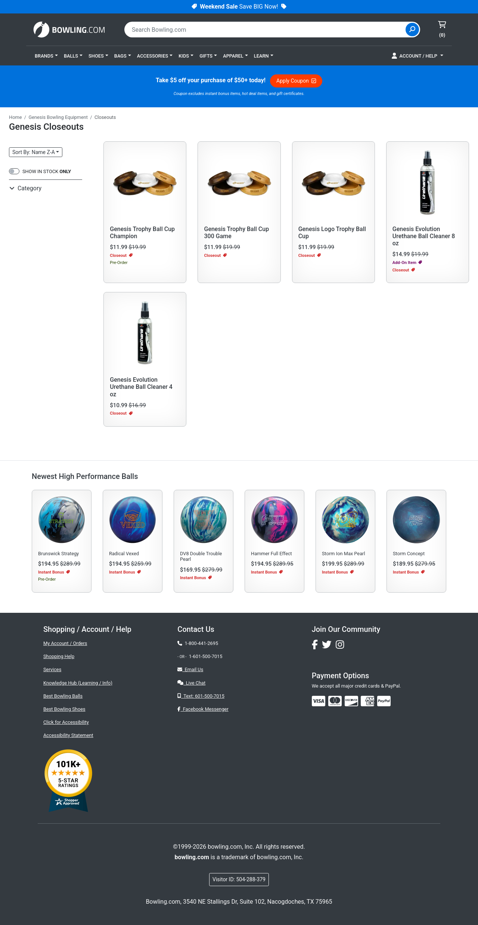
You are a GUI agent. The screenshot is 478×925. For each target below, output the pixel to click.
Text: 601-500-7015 (200, 696)
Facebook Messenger (202, 709)
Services (52, 669)
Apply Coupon (296, 81)
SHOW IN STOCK (46, 171)
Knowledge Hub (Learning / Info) (77, 683)
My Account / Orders (65, 643)
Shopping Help (58, 656)
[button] (46, 55)
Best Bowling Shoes (64, 709)
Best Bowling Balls (63, 696)
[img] (384, 701)
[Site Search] (412, 29)
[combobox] (265, 29)
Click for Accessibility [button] (66, 722)
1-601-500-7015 (206, 656)
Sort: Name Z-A (33, 152)
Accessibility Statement (68, 735)
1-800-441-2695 (197, 643)
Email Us (190, 669)
